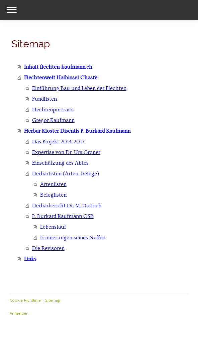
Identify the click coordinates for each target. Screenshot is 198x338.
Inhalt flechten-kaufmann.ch (58, 67)
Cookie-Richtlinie (25, 300)
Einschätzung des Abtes (60, 163)
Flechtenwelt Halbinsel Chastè (60, 78)
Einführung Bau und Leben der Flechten (79, 88)
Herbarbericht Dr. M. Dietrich (67, 206)
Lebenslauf (53, 227)
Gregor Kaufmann (53, 120)
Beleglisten (53, 195)
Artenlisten (53, 184)
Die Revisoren (48, 248)
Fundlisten (44, 99)
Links (30, 259)
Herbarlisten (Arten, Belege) (65, 174)
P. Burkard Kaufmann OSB (63, 216)
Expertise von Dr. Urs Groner (66, 152)
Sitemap (52, 300)
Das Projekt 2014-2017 (58, 142)
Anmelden (19, 313)
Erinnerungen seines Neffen (72, 238)
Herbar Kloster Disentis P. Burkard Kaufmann (77, 131)
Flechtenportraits (53, 110)
